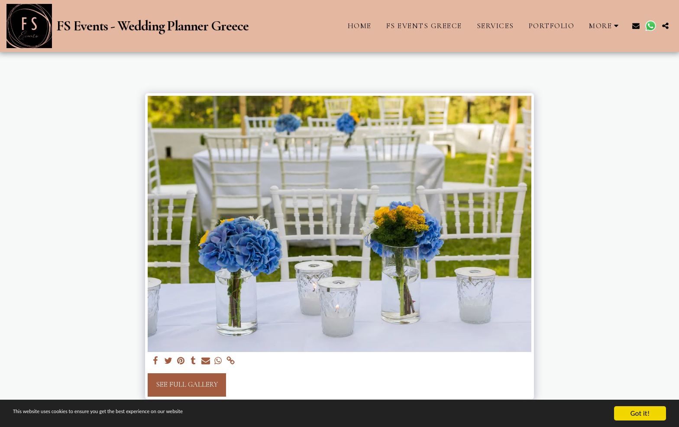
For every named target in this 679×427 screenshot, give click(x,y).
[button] (636, 25)
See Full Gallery (187, 384)
